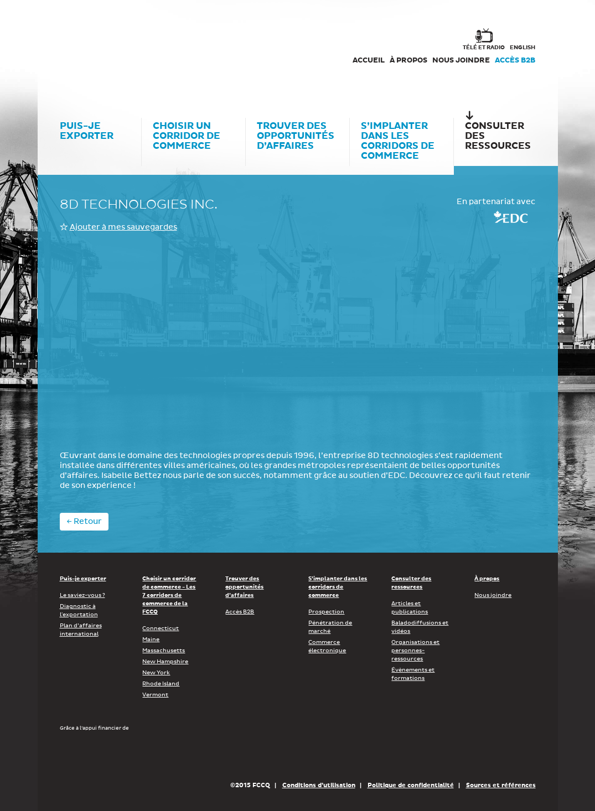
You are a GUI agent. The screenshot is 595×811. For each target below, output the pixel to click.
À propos (408, 60)
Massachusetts (163, 650)
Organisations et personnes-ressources (415, 651)
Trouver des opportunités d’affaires (244, 587)
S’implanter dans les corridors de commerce (337, 587)
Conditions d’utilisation (318, 785)
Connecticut (160, 628)
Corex (102, 49)
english (522, 47)
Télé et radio (484, 47)
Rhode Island (160, 684)
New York (156, 672)
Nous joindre (461, 60)
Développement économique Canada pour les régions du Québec (123, 755)
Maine (150, 639)
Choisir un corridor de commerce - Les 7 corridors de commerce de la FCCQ (169, 595)
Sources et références (501, 785)
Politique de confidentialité (411, 785)
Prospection (326, 612)
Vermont (155, 695)
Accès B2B (515, 60)
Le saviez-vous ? (82, 595)
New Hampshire (165, 661)
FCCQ (213, 50)
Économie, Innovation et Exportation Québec (264, 756)
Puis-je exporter (83, 578)
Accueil (369, 60)
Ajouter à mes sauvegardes (123, 227)
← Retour (84, 522)
